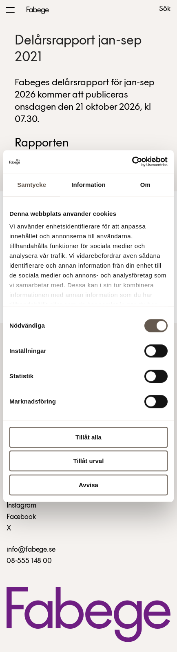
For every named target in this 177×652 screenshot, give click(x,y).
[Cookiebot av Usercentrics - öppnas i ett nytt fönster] (132, 161)
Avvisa (88, 484)
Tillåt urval (88, 460)
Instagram (21, 506)
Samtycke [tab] (31, 184)
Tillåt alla (88, 437)
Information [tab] (88, 184)
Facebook (21, 517)
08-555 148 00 (29, 561)
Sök (164, 9)
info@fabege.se (31, 550)
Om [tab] (145, 184)
